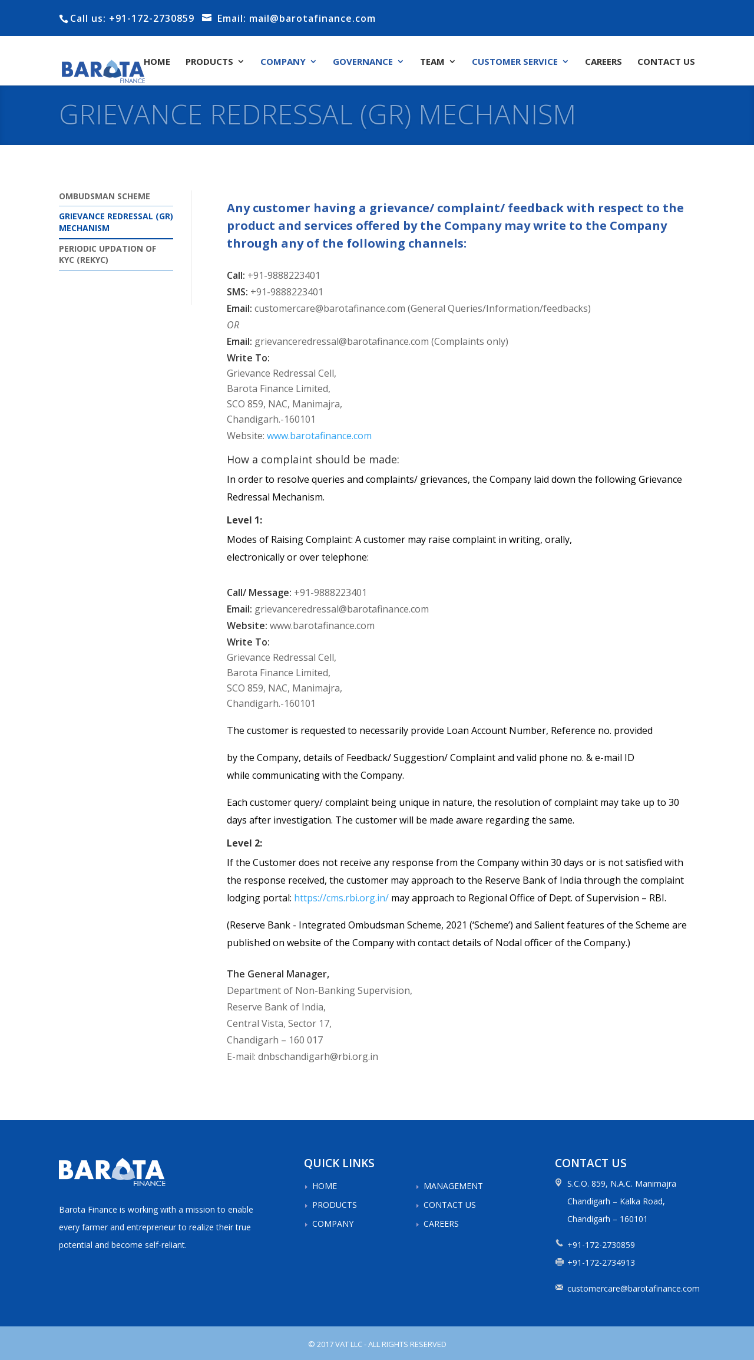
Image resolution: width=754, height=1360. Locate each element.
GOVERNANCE (363, 62)
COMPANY (283, 62)
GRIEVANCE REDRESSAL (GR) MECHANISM (116, 221)
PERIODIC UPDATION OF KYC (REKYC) (107, 254)
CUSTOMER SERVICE (515, 62)
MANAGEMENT (453, 1185)
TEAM (432, 62)
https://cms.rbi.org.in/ (341, 897)
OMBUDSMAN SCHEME (104, 196)
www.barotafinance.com (319, 435)
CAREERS (603, 62)
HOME (157, 62)
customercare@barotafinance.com (633, 1288)
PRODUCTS (209, 62)
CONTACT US (666, 62)
